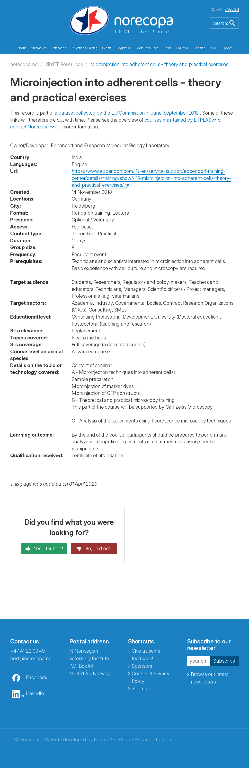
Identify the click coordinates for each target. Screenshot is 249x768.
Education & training (84, 48)
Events (107, 48)
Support (226, 48)
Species (199, 48)
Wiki (213, 48)
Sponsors (142, 666)
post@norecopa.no (31, 658)
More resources (147, 48)
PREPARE (182, 48)
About (22, 48)
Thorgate (162, 740)
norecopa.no (24, 64)
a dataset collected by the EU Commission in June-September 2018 (127, 113)
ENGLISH (232, 9)
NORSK (216, 9)
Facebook (36, 677)
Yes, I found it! (47, 548)
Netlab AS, (105, 740)
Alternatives (39, 48)
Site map (141, 689)
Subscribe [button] (224, 661)
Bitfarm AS (129, 740)
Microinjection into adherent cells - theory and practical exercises (159, 64)
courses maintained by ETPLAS (177, 120)
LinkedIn (35, 693)
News (167, 48)
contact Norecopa (29, 127)
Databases (59, 48)
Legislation (124, 48)
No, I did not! (98, 548)
